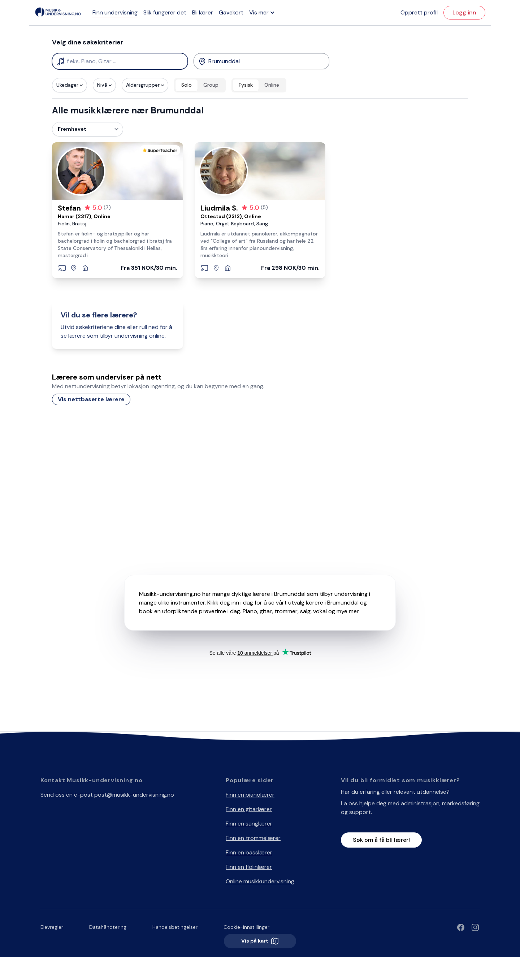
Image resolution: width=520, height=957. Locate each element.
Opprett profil (419, 12)
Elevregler (51, 927)
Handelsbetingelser (175, 927)
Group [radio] (210, 85)
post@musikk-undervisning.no (134, 794)
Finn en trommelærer (253, 838)
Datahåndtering (107, 927)
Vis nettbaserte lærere (91, 399)
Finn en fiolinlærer (249, 867)
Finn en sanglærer (249, 823)
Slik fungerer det (164, 12)
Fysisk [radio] (246, 85)
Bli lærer (202, 12)
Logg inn (464, 12)
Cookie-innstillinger (246, 927)
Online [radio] (271, 85)
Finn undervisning (115, 12)
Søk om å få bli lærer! (381, 840)
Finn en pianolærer (250, 794)
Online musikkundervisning (260, 881)
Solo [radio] (186, 85)
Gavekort (231, 12)
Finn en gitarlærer (249, 809)
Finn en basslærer (249, 852)
